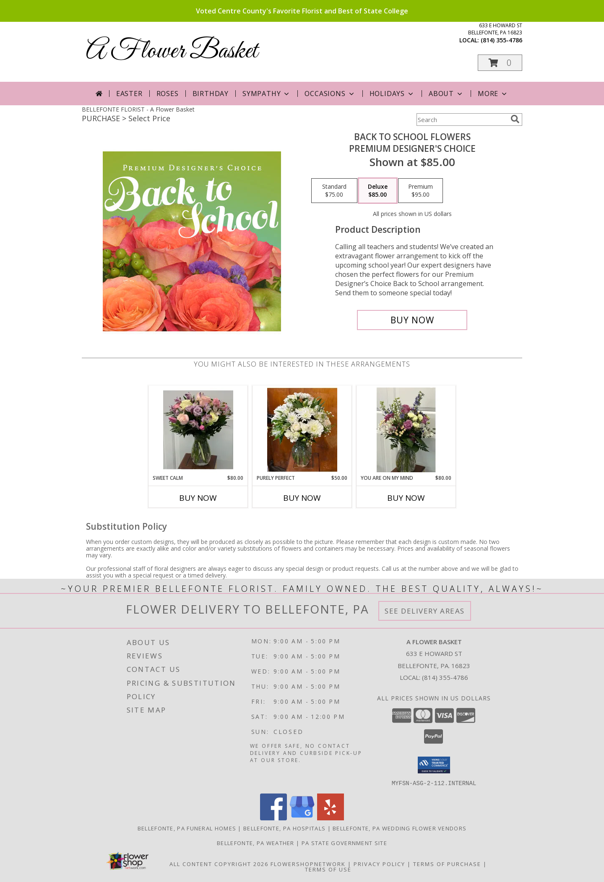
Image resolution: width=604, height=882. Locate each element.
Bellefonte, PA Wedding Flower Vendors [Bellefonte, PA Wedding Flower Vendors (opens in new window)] (399, 828)
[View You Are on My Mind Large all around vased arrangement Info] (406, 430)
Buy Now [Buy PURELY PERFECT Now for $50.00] (302, 497)
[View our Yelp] (330, 818)
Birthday (211, 93)
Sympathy (266, 93)
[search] (515, 119)
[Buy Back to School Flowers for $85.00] (412, 320)
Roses (167, 93)
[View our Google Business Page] (302, 818)
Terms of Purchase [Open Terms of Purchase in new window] (447, 863)
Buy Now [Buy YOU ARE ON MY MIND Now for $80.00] (406, 497)
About (446, 93)
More (493, 93)
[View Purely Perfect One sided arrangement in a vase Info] (302, 430)
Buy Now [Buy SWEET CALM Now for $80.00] (198, 497)
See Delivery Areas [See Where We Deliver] (425, 611)
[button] (500, 63)
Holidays (392, 93)
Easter (129, 93)
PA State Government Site (344, 842)
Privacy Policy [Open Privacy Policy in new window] (379, 863)
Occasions (330, 93)
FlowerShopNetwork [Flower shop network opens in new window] (308, 863)
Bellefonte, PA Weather (255, 842)
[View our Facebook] (273, 818)
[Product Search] (462, 119)
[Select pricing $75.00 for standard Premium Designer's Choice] (334, 191)
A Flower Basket (172, 51)
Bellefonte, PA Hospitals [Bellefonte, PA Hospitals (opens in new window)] (284, 828)
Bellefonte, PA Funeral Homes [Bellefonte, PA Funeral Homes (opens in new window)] (187, 828)
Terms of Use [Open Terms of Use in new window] (328, 869)
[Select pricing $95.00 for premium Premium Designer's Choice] (420, 191)
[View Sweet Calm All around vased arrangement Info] (198, 430)
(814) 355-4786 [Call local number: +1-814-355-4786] (501, 40)
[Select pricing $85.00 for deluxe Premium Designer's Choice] (377, 191)
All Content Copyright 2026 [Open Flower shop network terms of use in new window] (218, 863)
